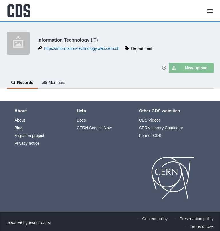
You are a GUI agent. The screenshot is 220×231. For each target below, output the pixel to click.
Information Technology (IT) (68, 39)
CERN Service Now (94, 128)
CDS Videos (150, 120)
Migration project (29, 135)
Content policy (155, 218)
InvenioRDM (40, 223)
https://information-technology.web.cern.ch (81, 48)
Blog (19, 128)
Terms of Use (201, 226)
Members (53, 82)
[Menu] (210, 11)
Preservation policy (196, 218)
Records (22, 82)
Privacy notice (27, 143)
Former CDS (150, 135)
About (20, 120)
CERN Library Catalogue (161, 128)
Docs (81, 120)
